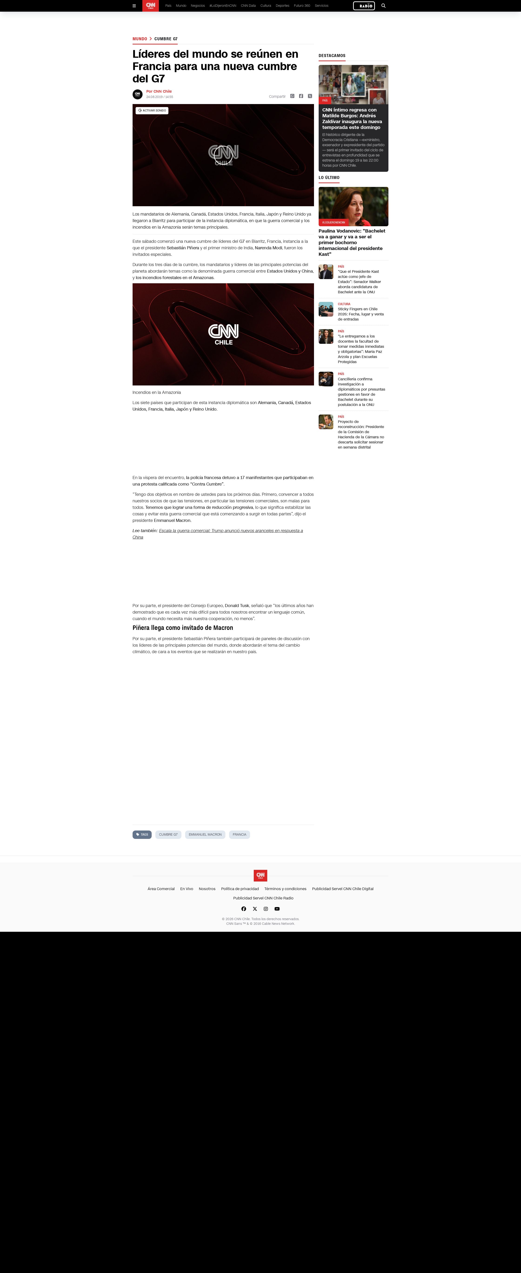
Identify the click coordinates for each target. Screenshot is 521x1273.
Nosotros (207, 888)
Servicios (321, 5)
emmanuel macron (205, 834)
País (168, 5)
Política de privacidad (240, 888)
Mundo (181, 5)
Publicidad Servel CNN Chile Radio (263, 898)
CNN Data (248, 5)
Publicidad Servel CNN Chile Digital (343, 888)
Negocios (198, 5)
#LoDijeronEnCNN (223, 5)
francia (239, 834)
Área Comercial (161, 888)
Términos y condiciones (285, 888)
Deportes (282, 5)
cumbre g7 (166, 39)
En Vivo (186, 888)
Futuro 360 (302, 5)
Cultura (265, 5)
